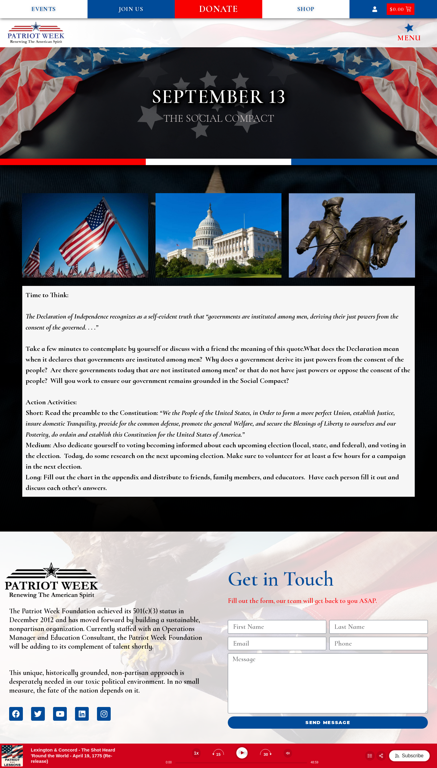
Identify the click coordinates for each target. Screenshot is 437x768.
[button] (44, 9)
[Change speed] (196, 753)
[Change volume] (288, 753)
